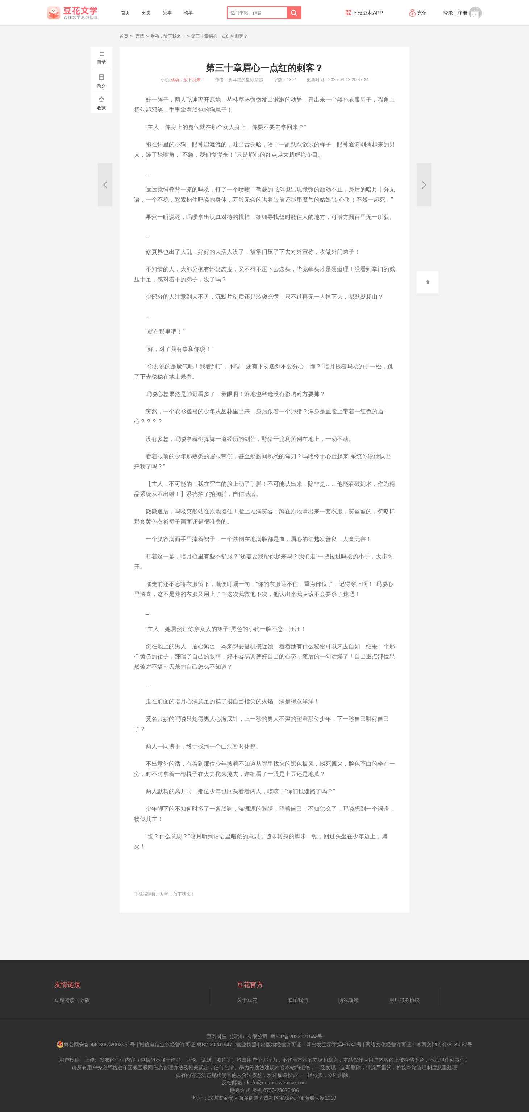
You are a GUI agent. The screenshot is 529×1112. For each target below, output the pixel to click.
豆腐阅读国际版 (72, 1000)
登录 (448, 13)
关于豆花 (247, 1000)
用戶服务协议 (404, 1000)
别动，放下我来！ (167, 36)
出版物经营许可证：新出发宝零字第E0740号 (311, 1044)
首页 (125, 12)
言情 (139, 36)
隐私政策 (348, 1000)
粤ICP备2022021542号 (296, 1036)
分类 (146, 12)
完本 (167, 12)
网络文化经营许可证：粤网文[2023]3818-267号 (419, 1044)
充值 (419, 13)
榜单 (188, 12)
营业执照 (246, 1044)
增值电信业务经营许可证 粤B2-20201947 (185, 1044)
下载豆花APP (364, 13)
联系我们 (298, 1000)
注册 (462, 13)
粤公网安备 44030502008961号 (96, 1044)
